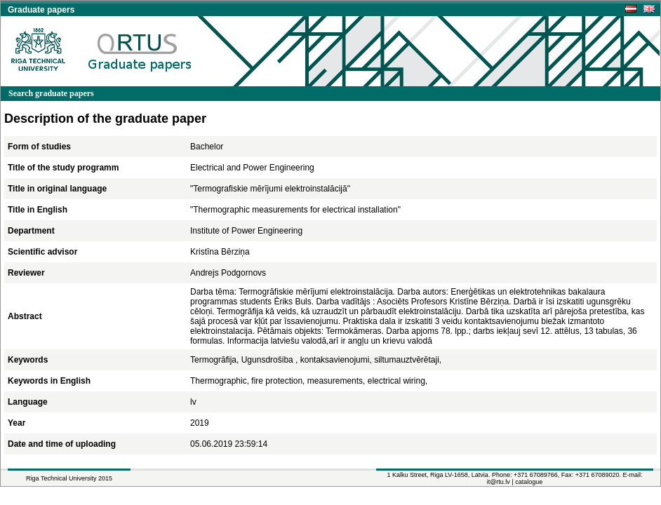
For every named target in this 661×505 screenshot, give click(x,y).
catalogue (528, 481)
